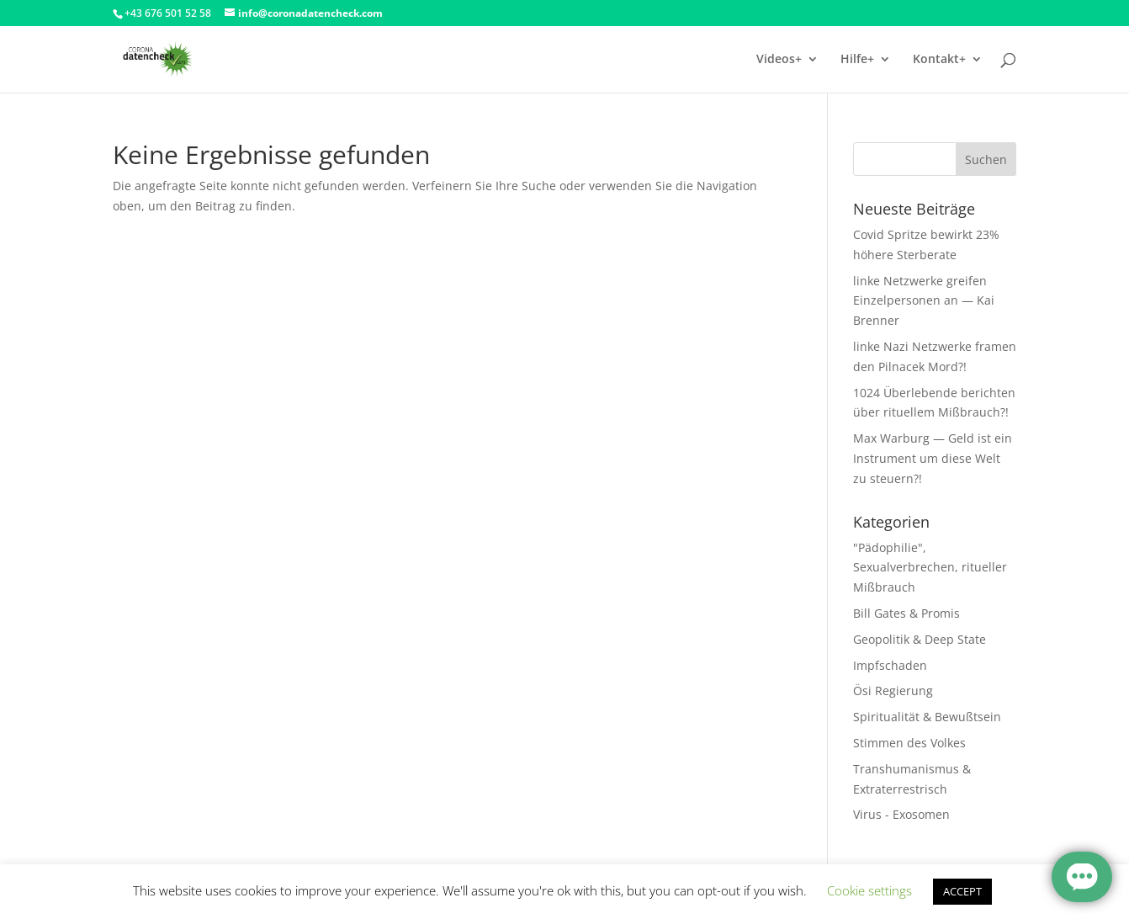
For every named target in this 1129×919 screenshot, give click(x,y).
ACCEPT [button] (962, 891)
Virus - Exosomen (901, 814)
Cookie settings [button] (869, 890)
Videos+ (779, 59)
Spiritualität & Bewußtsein (927, 717)
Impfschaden (890, 665)
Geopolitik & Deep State (919, 639)
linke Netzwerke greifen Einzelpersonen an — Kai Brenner (923, 301)
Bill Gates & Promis (906, 613)
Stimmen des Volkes (909, 743)
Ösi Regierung (893, 691)
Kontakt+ (939, 59)
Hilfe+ (857, 59)
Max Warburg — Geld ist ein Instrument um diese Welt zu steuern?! (932, 458)
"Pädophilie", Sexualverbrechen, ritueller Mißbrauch (930, 567)
